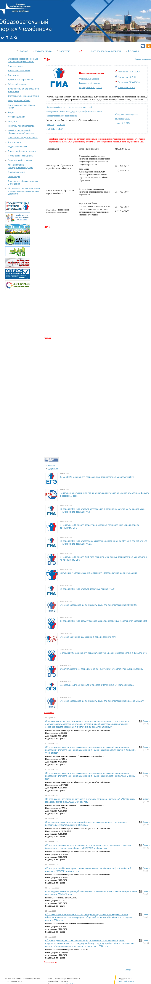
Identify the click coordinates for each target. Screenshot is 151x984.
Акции (11, 112)
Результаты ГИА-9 (126, 87)
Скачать (146, 721)
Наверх (128, 970)
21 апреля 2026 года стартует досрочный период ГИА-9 (87, 589)
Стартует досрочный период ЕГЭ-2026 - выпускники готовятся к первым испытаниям (101, 669)
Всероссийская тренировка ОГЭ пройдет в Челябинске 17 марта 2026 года (97, 685)
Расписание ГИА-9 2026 (129, 82)
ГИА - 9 (50, 124)
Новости (51, 466)
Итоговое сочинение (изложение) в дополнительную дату (88, 637)
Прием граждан (15, 66)
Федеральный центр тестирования (62, 116)
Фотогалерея (14, 142)
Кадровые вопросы (17, 146)
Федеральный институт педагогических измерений (69, 107)
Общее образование (18, 84)
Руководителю (43, 51)
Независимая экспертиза (20, 156)
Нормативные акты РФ (19, 70)
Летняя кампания (16, 117)
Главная (23, 51)
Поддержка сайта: (125, 978)
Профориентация (16, 172)
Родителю (64, 51)
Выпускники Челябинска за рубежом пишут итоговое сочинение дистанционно (98, 573)
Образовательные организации (23, 96)
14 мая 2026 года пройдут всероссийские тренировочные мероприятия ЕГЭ (97, 477)
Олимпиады (14, 176)
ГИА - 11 (61, 124)
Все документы (50, 962)
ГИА (79, 51)
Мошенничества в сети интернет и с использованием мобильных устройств (24, 191)
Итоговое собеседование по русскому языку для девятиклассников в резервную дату (102, 701)
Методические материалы (126, 114)
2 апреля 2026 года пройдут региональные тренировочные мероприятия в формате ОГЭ (103, 653)
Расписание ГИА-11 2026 (129, 72)
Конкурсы (12, 121)
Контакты (133, 51)
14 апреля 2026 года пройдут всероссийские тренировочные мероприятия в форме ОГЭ (103, 621)
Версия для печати (143, 59)
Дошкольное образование (21, 79)
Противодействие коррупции (22, 151)
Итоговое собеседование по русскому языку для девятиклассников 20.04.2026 (98, 605)
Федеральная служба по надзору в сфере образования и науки (74, 111)
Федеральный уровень (89, 79)
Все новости (49, 713)
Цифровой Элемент (126, 981)
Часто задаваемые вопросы (105, 51)
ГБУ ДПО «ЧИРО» (55, 129)
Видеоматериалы (122, 119)
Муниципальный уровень (90, 87)
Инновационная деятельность (23, 137)
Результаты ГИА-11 (127, 77)
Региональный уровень (89, 83)
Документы (53, 468)
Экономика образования (20, 160)
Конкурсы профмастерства (21, 126)
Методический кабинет (19, 100)
